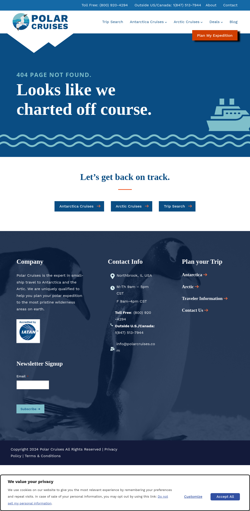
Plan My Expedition (215, 35)
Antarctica (194, 274)
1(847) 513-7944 (186, 5)
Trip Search (174, 206)
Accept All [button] (225, 497)
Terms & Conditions (43, 456)
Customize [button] (193, 497)
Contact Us (192, 310)
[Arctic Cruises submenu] (201, 22)
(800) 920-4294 (112, 5)
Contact (230, 5)
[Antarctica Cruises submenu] (166, 22)
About (210, 5)
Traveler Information (205, 298)
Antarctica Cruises (76, 206)
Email (22, 376)
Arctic (190, 286)
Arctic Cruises (129, 206)
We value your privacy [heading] (30, 481)
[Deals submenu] (222, 22)
